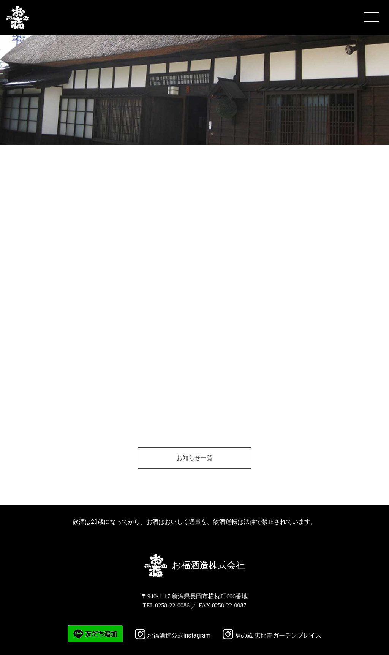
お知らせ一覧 (194, 458)
